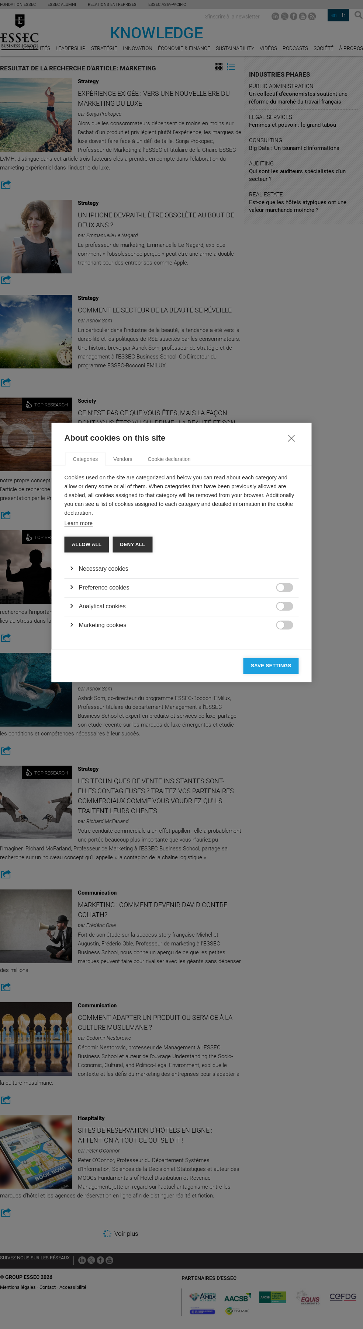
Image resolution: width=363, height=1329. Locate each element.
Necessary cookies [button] (103, 681)
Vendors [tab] (122, 571)
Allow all (87, 657)
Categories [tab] (85, 571)
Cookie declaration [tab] (169, 571)
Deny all (132, 657)
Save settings (271, 778)
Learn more (79, 635)
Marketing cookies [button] (103, 737)
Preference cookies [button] (104, 700)
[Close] (291, 550)
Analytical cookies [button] (102, 719)
